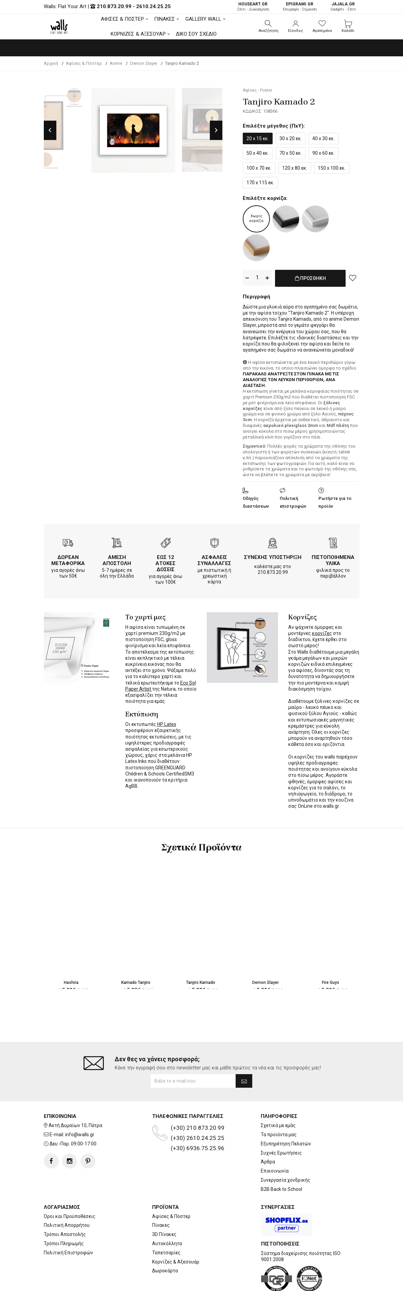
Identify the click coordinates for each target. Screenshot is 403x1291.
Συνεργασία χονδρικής (285, 1153)
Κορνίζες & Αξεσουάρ (175, 1234)
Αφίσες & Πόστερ (171, 1189)
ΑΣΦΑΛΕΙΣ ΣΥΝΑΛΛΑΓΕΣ (214, 559)
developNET (257, 1281)
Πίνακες (161, 1198)
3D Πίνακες (164, 1207)
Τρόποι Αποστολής (65, 1207)
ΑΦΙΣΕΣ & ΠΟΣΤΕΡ (122, 19)
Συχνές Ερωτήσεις (281, 1125)
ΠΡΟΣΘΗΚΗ (310, 282)
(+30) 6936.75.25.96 (197, 1121)
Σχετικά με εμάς (278, 1098)
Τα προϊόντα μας (279, 1107)
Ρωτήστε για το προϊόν (334, 500)
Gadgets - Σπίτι (343, 7)
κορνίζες (322, 632)
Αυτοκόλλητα (167, 1216)
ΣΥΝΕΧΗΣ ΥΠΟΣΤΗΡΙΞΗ (272, 556)
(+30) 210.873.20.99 (197, 1100)
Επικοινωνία (275, 1143)
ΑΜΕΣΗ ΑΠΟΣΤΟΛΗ (117, 559)
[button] (268, 26)
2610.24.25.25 (153, 6)
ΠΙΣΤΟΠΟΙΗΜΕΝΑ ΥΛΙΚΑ (333, 559)
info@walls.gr (79, 1107)
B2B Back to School (281, 1162)
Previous (50, 130)
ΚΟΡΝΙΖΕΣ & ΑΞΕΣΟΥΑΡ (138, 34)
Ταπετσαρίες (166, 1225)
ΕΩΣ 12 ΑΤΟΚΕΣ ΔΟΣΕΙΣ (165, 562)
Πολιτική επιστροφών (293, 500)
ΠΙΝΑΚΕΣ (164, 19)
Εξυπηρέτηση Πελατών (286, 1116)
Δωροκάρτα (165, 1243)
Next (216, 130)
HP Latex (166, 723)
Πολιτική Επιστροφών (68, 1225)
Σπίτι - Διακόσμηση (253, 7)
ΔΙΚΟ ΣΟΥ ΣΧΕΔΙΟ (196, 34)
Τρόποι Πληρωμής (64, 1216)
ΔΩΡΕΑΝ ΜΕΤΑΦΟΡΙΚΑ (68, 559)
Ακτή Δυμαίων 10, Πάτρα (75, 1098)
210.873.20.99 (114, 6)
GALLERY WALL (203, 19)
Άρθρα (268, 1134)
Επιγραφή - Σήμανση (300, 7)
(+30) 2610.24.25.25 (197, 1110)
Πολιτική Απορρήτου (67, 1198)
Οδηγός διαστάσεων (256, 500)
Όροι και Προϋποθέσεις (69, 1189)
